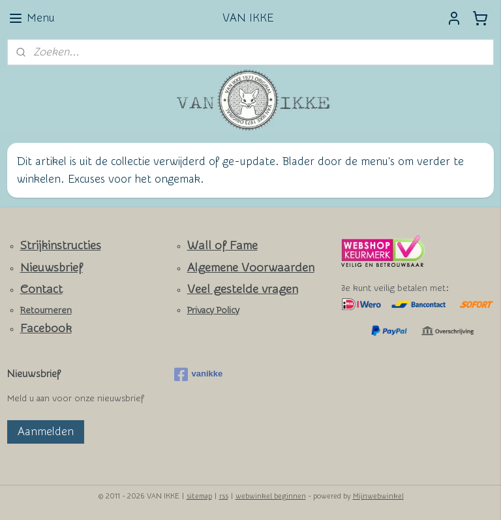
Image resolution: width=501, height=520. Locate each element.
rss (223, 496)
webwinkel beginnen (270, 496)
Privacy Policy (213, 310)
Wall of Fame (222, 245)
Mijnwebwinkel (378, 496)
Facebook (46, 328)
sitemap (199, 496)
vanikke (198, 374)
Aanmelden (46, 431)
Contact (41, 289)
